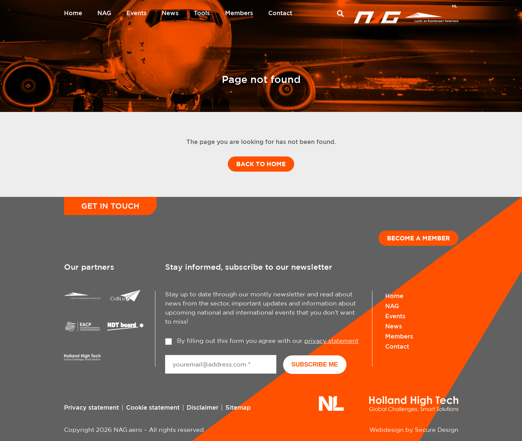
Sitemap (238, 407)
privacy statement (331, 340)
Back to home (261, 163)
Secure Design (436, 430)
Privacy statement (91, 407)
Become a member (418, 238)
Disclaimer (202, 407)
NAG (104, 12)
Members (239, 12)
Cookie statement (153, 407)
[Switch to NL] (455, 6)
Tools (202, 12)
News (170, 12)
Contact (280, 12)
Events (136, 12)
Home (73, 12)
